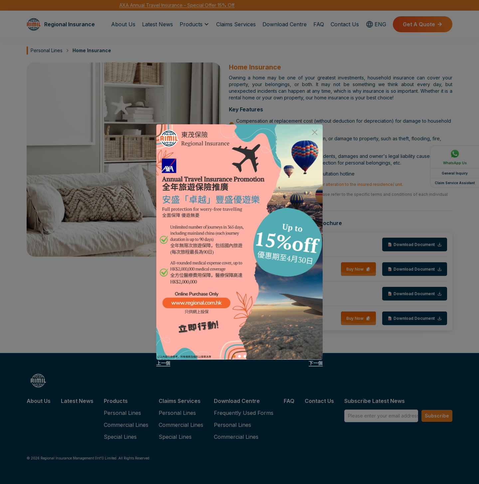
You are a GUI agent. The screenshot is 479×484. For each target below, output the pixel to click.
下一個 (316, 363)
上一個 (163, 363)
